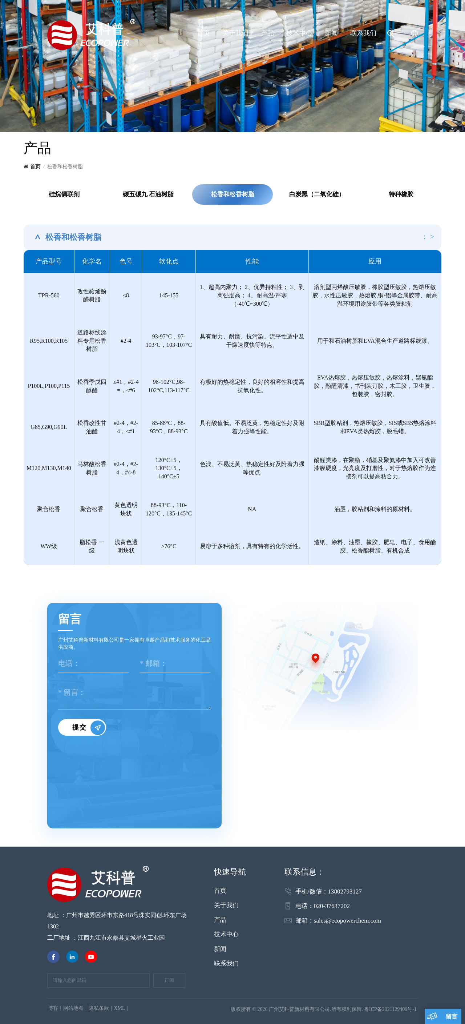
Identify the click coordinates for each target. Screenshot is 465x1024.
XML (119, 1008)
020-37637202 (332, 906)
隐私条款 (99, 1008)
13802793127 (345, 891)
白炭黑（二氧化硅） (317, 194)
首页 (203, 33)
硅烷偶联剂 (64, 194)
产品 (267, 33)
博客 (53, 1008)
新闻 (331, 33)
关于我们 (235, 33)
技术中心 (299, 33)
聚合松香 (92, 509)
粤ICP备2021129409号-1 (390, 1009)
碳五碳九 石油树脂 (148, 194)
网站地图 (73, 1008)
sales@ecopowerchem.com (347, 920)
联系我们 (363, 33)
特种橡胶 (401, 194)
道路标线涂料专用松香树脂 (91, 340)
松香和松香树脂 (232, 194)
